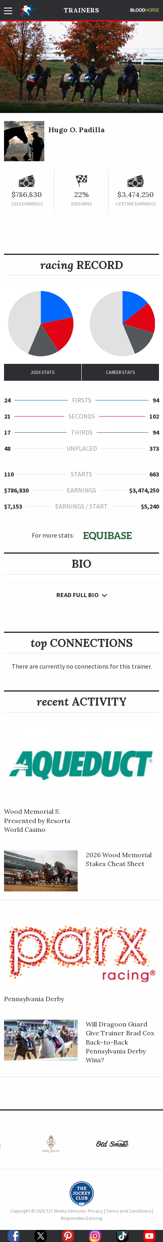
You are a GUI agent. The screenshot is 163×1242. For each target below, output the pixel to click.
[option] (51, 1146)
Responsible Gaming (81, 1218)
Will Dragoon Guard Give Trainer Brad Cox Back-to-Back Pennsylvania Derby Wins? (120, 1042)
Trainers (81, 10)
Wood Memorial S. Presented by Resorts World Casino (37, 820)
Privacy (95, 1211)
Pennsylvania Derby (34, 999)
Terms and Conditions (128, 1211)
